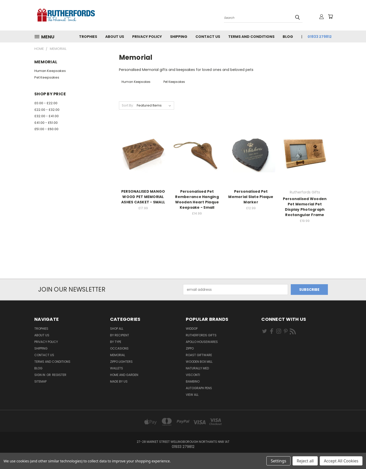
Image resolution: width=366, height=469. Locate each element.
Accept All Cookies (341, 461)
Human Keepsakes (50, 70)
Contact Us (207, 36)
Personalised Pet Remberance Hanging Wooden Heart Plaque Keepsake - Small (197, 199)
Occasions (119, 348)
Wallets (116, 368)
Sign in (40, 375)
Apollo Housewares (202, 342)
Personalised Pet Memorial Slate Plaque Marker (250, 197)
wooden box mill (199, 361)
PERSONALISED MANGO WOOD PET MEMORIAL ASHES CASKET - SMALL (143, 197)
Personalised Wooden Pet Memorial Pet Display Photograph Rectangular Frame (305, 206)
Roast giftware (199, 355)
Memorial (117, 355)
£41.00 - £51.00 (46, 122)
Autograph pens (199, 388)
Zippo (190, 348)
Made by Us (119, 381)
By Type (115, 342)
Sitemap (40, 381)
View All (192, 394)
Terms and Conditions (251, 36)
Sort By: (128, 105)
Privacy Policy (147, 36)
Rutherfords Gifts (201, 335)
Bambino (193, 381)
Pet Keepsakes (46, 77)
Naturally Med (197, 368)
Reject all (305, 461)
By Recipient (119, 335)
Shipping (178, 36)
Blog (288, 36)
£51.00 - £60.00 (46, 129)
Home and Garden (124, 375)
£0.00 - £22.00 (45, 103)
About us (114, 36)
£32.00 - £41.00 (46, 116)
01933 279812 (320, 36)
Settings (278, 461)
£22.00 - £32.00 (46, 109)
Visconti (193, 375)
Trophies (88, 36)
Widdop (191, 328)
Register (59, 375)
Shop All (116, 328)
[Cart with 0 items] (330, 16)
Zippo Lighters (121, 361)
